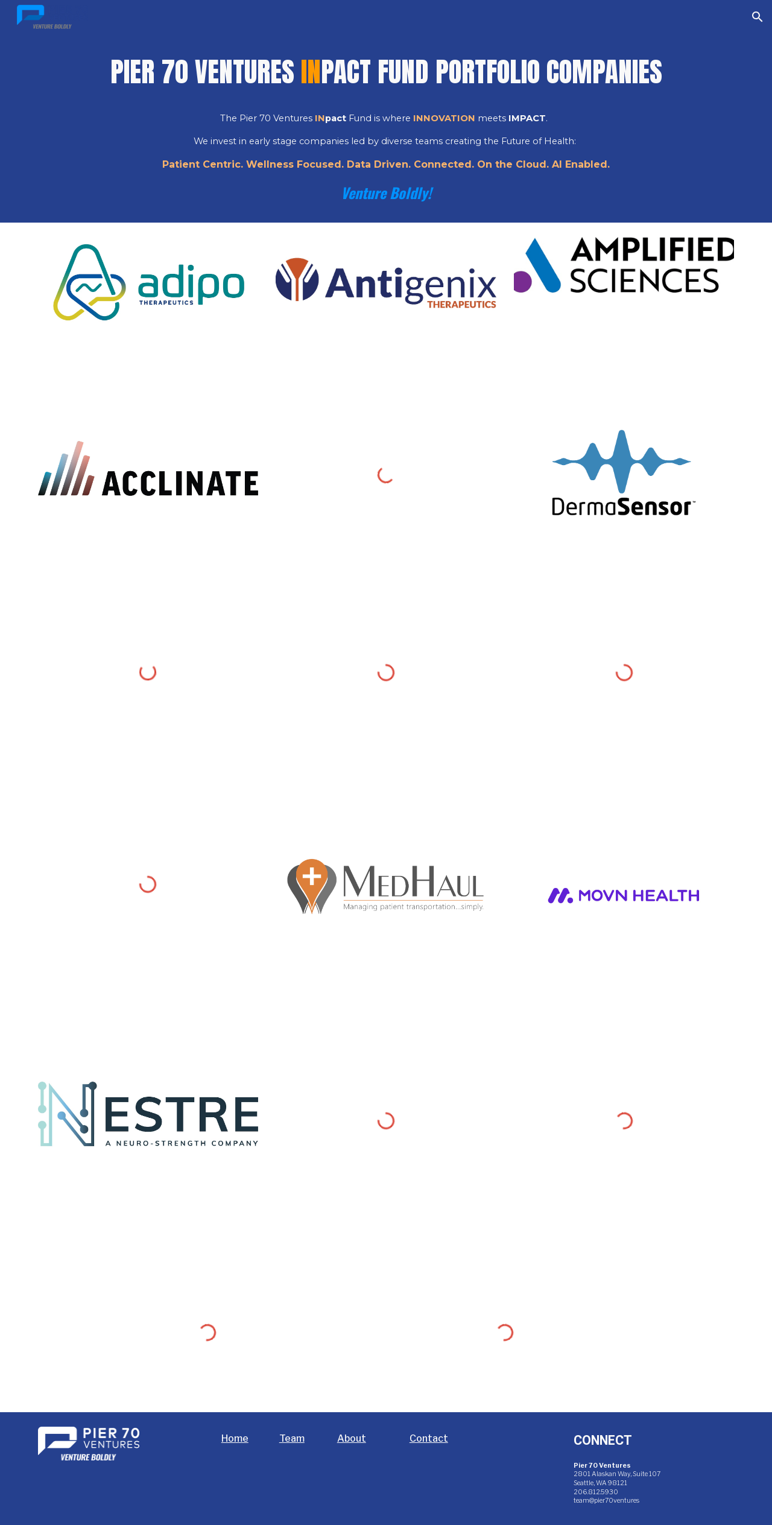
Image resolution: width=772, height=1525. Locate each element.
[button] (757, 16)
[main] (386, 128)
